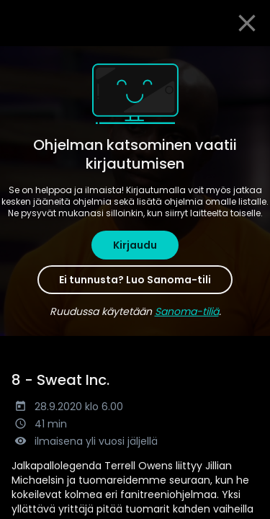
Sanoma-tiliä (187, 311)
